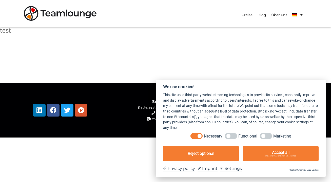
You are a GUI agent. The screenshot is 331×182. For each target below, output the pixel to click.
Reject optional (201, 153)
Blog (262, 15)
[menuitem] (297, 15)
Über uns (279, 15)
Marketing (282, 136)
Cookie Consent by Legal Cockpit (304, 170)
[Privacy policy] (179, 168)
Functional (247, 136)
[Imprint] (208, 168)
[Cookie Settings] (231, 168)
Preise (247, 15)
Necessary (213, 136)
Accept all (281, 153)
